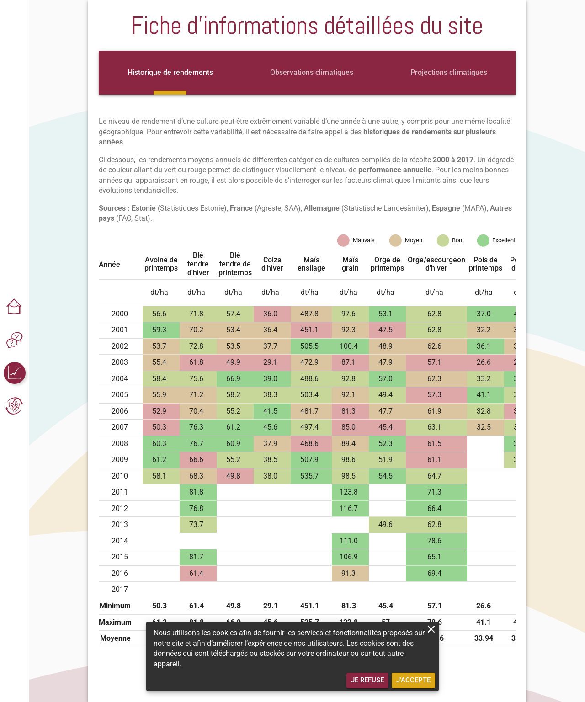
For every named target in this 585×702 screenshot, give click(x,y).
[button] (15, 307)
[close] (431, 629)
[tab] (170, 73)
